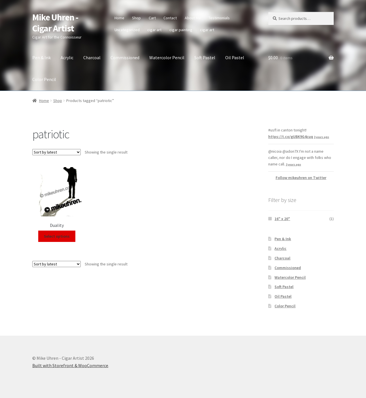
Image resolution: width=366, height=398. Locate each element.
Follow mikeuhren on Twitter (301, 177)
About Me (193, 17)
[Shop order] (56, 152)
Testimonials (219, 17)
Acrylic (67, 57)
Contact (170, 17)
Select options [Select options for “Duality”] (57, 236)
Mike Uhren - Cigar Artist (55, 23)
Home (119, 17)
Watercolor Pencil (166, 57)
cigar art (154, 29)
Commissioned (124, 57)
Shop (136, 17)
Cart (152, 17)
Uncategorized (127, 29)
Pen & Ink (41, 57)
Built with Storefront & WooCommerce (70, 365)
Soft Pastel (204, 57)
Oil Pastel (234, 57)
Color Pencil (44, 79)
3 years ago (321, 137)
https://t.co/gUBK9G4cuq (290, 136)
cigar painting (180, 29)
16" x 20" (282, 218)
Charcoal (92, 57)
